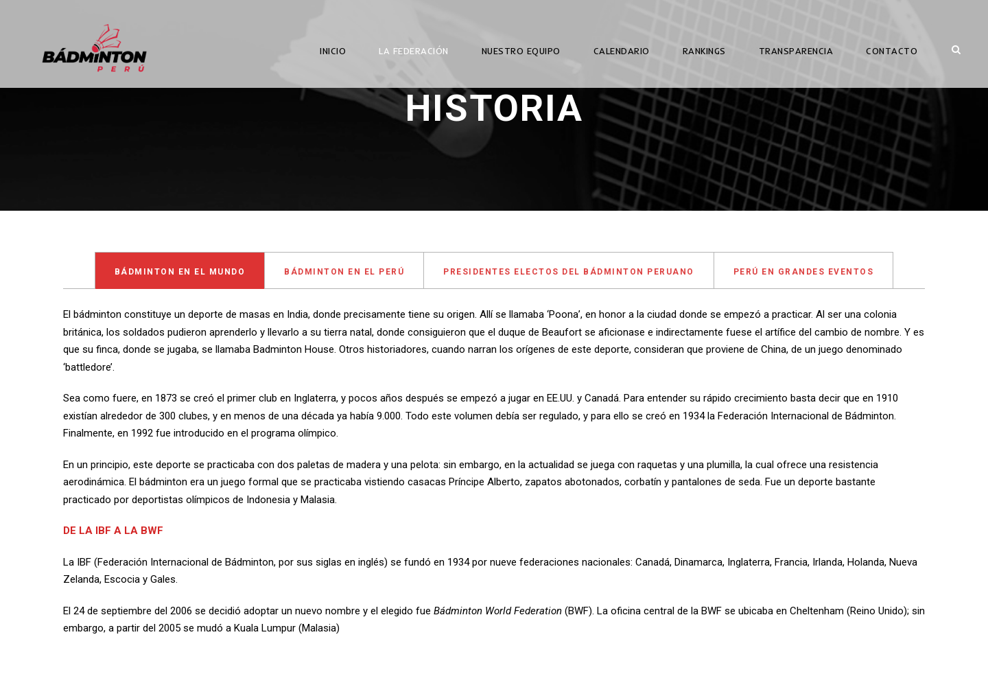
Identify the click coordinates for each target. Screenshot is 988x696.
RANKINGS (704, 50)
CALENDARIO (621, 50)
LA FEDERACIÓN (414, 50)
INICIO (333, 50)
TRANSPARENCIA (796, 50)
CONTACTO (891, 50)
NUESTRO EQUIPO (521, 50)
